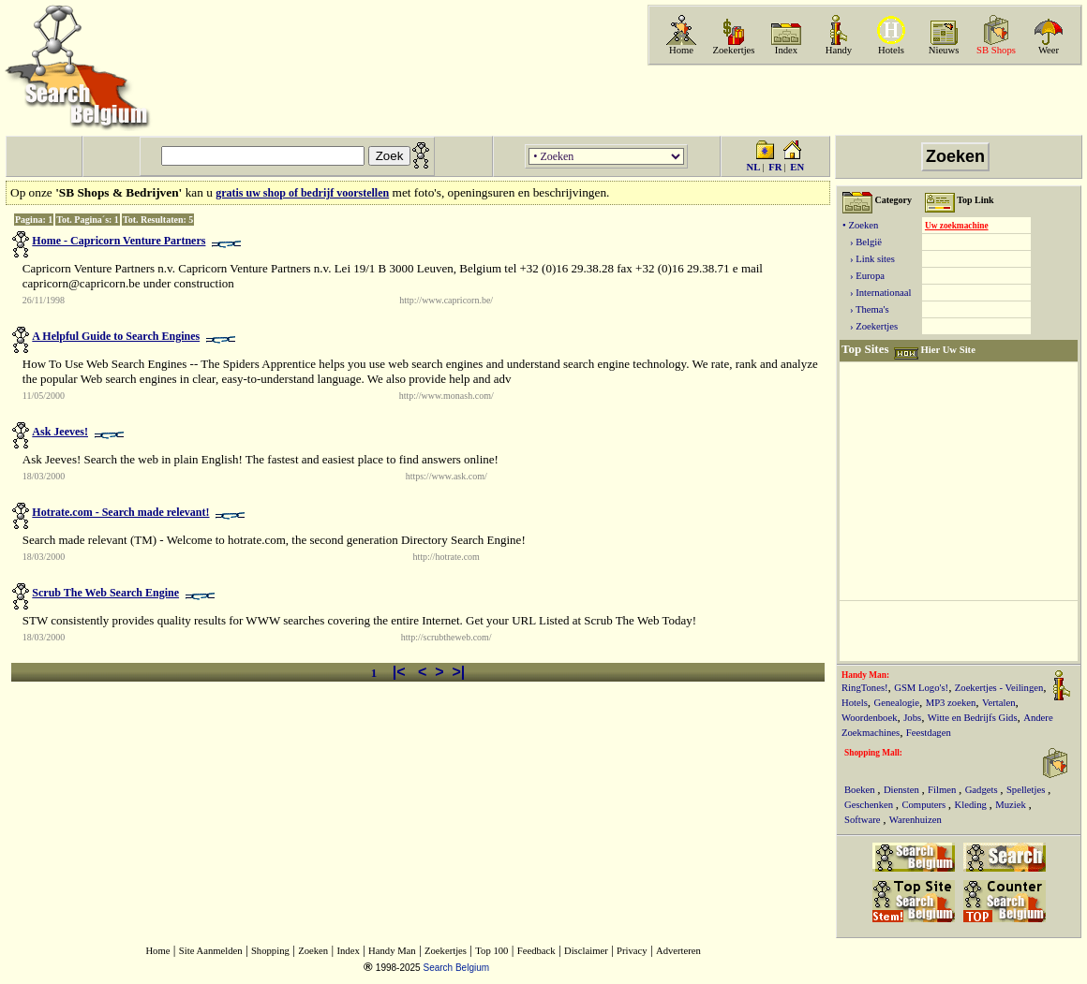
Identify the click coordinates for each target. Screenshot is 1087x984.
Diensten (903, 790)
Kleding (972, 805)
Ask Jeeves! (60, 431)
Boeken (860, 790)
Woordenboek (869, 717)
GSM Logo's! (921, 688)
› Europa (863, 276)
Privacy (632, 951)
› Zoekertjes (870, 326)
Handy (839, 50)
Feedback (536, 951)
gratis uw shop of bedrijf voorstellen (302, 192)
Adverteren (678, 951)
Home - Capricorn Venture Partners (118, 240)
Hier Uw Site (947, 350)
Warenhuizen (915, 820)
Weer (1048, 50)
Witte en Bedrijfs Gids (973, 717)
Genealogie (897, 703)
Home (681, 50)
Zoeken (313, 951)
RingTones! (864, 688)
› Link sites (868, 259)
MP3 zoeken (951, 703)
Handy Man (392, 951)
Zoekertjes (734, 50)
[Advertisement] (863, 100)
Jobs (912, 717)
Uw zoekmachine (957, 225)
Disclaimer (586, 951)
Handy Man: (865, 675)
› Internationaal (876, 292)
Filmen (943, 790)
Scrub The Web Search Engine (105, 592)
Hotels (891, 50)
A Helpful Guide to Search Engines (116, 336)
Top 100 (491, 951)
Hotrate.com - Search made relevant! (120, 512)
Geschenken (870, 805)
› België (862, 242)
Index (786, 50)
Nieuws (944, 50)
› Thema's (865, 309)
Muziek (1011, 805)
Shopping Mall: (873, 752)
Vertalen (999, 703)
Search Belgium (456, 967)
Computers (924, 805)
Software (863, 820)
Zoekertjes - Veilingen (999, 688)
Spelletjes (1027, 790)
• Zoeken (860, 225)
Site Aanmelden (211, 951)
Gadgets (983, 790)
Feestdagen (928, 732)
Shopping (270, 951)
